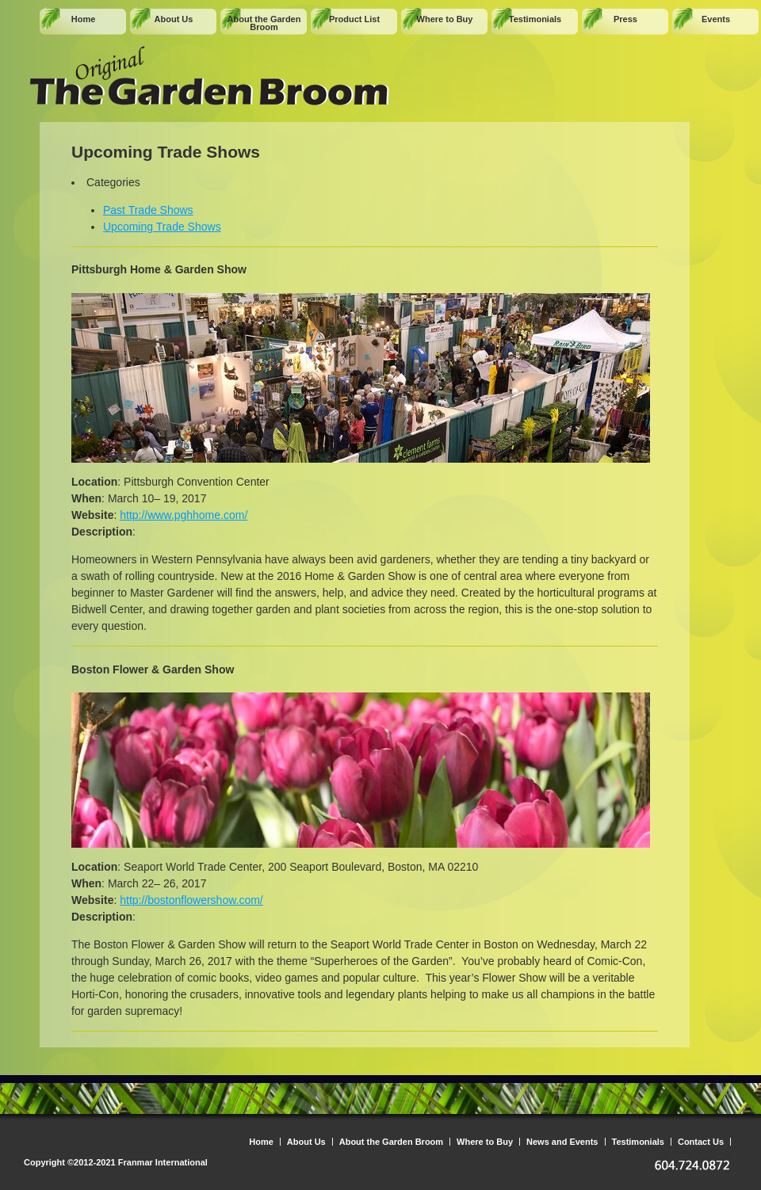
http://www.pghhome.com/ (183, 515)
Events (716, 19)
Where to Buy (445, 19)
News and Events (562, 1141)
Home (83, 19)
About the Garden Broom (264, 23)
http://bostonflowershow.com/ (191, 900)
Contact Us (701, 1141)
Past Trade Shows (148, 210)
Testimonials (535, 19)
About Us (174, 19)
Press (625, 19)
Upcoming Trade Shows (162, 226)
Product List (354, 19)
